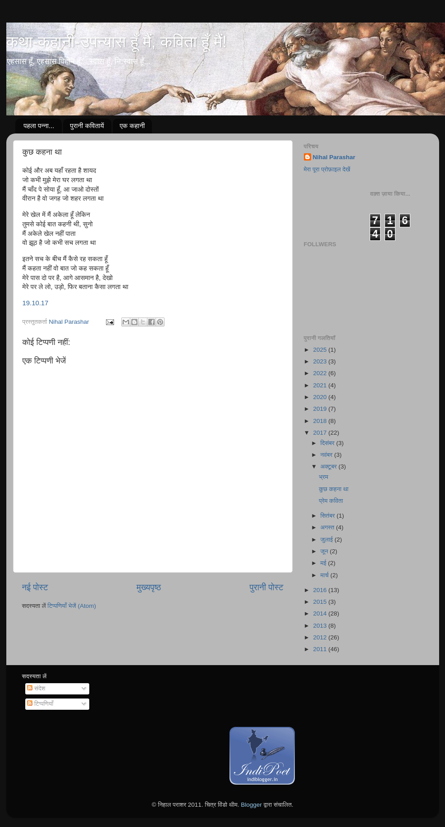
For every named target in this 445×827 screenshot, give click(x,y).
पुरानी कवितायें (87, 125)
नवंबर (328, 454)
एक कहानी (132, 125)
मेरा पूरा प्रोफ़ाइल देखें (327, 169)
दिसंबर (328, 443)
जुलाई (328, 539)
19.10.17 (36, 303)
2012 (320, 637)
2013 (320, 625)
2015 (320, 601)
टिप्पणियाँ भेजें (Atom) (71, 605)
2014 (320, 613)
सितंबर (329, 515)
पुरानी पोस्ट (267, 587)
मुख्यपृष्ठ (149, 587)
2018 (320, 421)
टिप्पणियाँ (40, 703)
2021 (320, 385)
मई (324, 563)
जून (325, 551)
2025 (320, 349)
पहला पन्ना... (38, 125)
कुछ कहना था (334, 489)
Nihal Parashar (334, 157)
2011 (320, 649)
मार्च (325, 575)
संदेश (36, 688)
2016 (320, 590)
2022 (320, 373)
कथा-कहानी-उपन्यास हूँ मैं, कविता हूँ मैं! (116, 41)
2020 (320, 397)
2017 (320, 432)
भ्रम (323, 476)
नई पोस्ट (35, 587)
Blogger (251, 804)
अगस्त (328, 527)
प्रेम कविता (331, 500)
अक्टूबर (330, 466)
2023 (320, 361)
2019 (320, 408)
